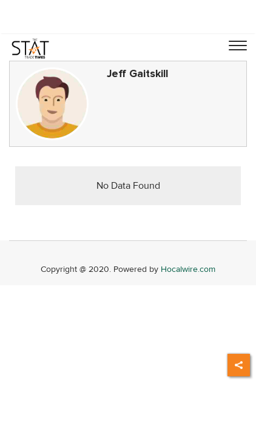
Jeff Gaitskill (137, 73)
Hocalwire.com (188, 269)
